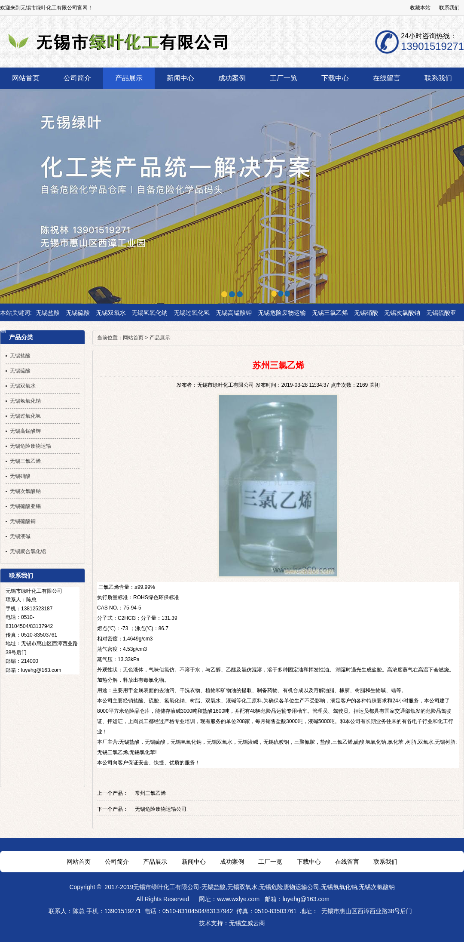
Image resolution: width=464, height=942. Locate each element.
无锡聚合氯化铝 (28, 551)
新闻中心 (194, 861)
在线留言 (347, 861)
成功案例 (232, 861)
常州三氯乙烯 (150, 793)
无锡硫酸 (78, 312)
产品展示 (160, 338)
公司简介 (117, 861)
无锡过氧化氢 (192, 312)
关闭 (374, 385)
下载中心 (309, 861)
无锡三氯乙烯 (330, 312)
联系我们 (449, 8)
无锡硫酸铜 (276, 742)
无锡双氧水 (111, 312)
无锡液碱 (248, 742)
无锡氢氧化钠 (149, 312)
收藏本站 (420, 8)
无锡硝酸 (366, 312)
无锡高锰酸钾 (234, 312)
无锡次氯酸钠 (402, 312)
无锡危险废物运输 (282, 312)
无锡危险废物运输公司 (160, 809)
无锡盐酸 (48, 312)
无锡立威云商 (247, 923)
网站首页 (133, 338)
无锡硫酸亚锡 (25, 506)
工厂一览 (270, 861)
